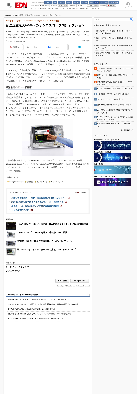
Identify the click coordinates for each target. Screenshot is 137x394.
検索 (131, 19)
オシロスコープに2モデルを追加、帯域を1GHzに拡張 (42, 232)
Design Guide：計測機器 (102, 152)
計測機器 (30, 182)
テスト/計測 (62, 281)
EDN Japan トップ (80, 281)
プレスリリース (13, 271)
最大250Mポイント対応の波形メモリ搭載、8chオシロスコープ (46, 249)
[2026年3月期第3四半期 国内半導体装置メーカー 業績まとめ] (39, 202)
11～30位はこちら (127, 130)
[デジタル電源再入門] (22, 210)
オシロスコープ (42, 182)
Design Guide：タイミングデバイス (106, 140)
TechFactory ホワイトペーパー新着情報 (22, 295)
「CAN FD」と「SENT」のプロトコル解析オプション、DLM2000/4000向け (52, 224)
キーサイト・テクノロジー (18, 267)
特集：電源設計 (99, 164)
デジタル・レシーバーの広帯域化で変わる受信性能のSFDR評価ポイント (35, 318)
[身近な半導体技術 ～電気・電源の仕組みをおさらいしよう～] (40, 198)
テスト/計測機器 (18, 15)
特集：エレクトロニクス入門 (104, 176)
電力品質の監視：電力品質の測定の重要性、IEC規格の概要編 (31, 309)
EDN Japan (8, 15)
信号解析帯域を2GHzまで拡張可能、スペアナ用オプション (45, 241)
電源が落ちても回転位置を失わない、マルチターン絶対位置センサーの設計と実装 (39, 314)
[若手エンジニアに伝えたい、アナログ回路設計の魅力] (36, 206)
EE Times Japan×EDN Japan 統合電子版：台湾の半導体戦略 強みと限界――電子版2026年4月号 (43, 304)
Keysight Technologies (16, 182)
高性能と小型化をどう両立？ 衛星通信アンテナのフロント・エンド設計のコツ (38, 300)
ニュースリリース (57, 182)
